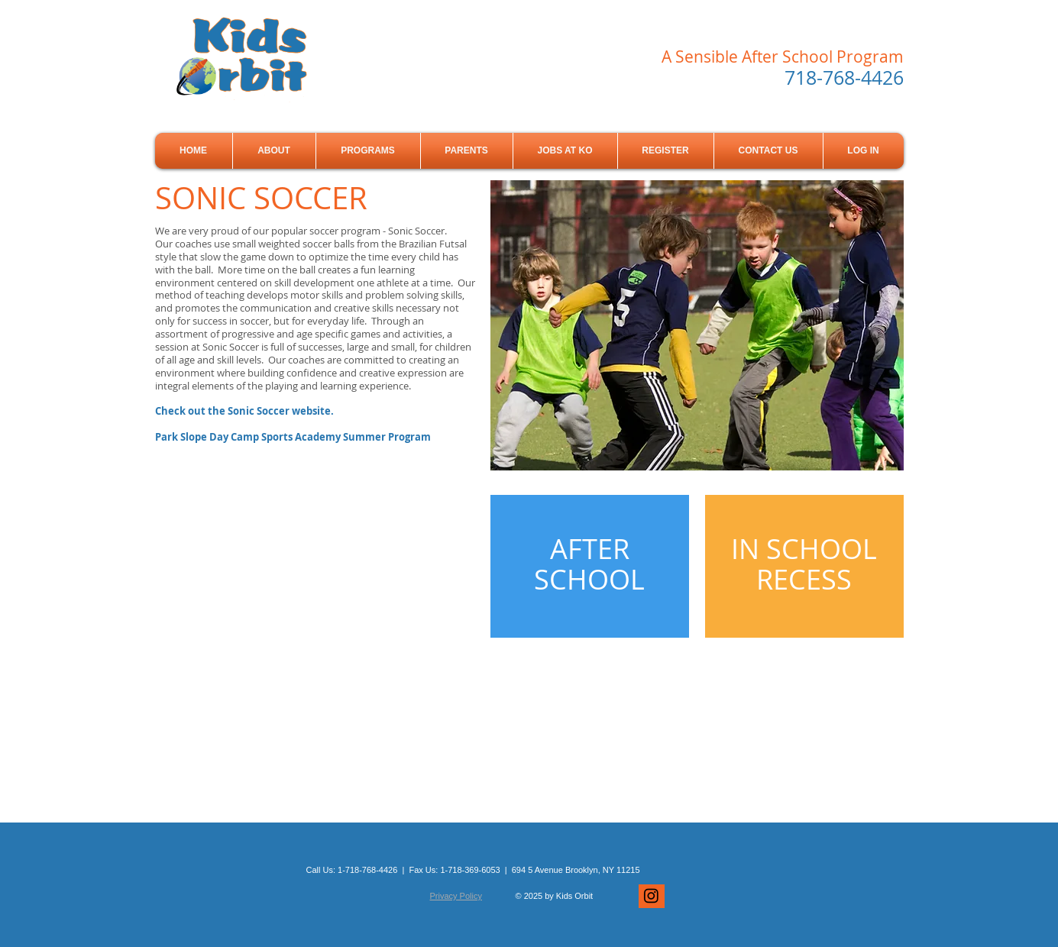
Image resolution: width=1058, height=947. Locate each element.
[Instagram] (651, 895)
